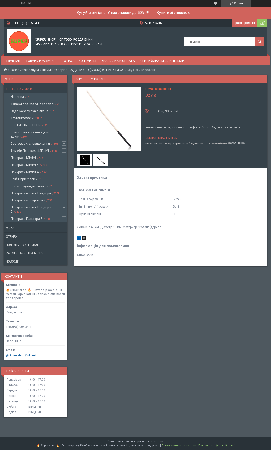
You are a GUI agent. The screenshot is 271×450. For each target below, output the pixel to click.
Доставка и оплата (118, 61)
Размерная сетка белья (24, 253)
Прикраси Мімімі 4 (25, 172)
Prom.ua (158, 441)
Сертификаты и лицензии (162, 61)
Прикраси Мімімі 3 (25, 165)
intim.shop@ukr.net (23, 355)
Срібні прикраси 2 (24, 179)
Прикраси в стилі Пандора (31, 193)
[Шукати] (259, 41)
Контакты (87, 61)
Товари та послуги (24, 70)
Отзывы (12, 236)
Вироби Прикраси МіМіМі (30, 150)
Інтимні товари (53, 70)
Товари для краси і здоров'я (32, 104)
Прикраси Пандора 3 (27, 218)
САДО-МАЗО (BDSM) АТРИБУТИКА (96, 70)
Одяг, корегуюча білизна (29, 111)
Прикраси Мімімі (23, 158)
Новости (12, 261)
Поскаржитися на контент (179, 445)
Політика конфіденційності (216, 445)
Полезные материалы (23, 245)
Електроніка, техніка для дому (30, 134)
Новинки (17, 97)
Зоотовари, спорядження (30, 143)
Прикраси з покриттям (28, 200)
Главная (13, 61)
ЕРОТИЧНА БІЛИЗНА (26, 125)
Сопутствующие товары (29, 186)
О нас (68, 61)
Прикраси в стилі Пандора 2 (31, 209)
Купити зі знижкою (174, 12)
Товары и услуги (40, 61)
